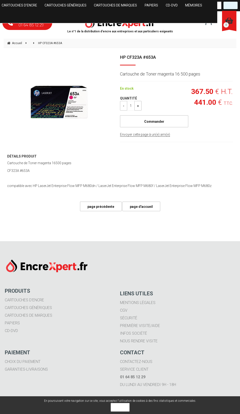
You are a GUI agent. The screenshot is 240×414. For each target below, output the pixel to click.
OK (120, 407)
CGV (123, 310)
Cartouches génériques (28, 307)
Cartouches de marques (28, 315)
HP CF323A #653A (138, 57)
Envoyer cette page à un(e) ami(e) (145, 134)
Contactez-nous (136, 361)
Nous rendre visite (139, 341)
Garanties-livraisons (26, 369)
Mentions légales (137, 302)
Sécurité (128, 318)
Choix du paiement (22, 361)
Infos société (133, 333)
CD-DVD (11, 330)
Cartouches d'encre (24, 300)
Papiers (12, 323)
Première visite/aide (140, 325)
